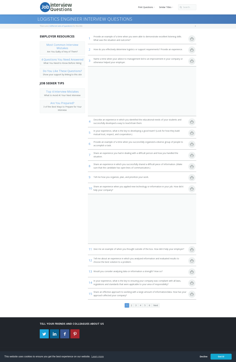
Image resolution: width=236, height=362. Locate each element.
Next (155, 305)
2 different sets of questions (60, 26)
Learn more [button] (97, 356)
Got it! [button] (221, 356)
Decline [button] (203, 356)
